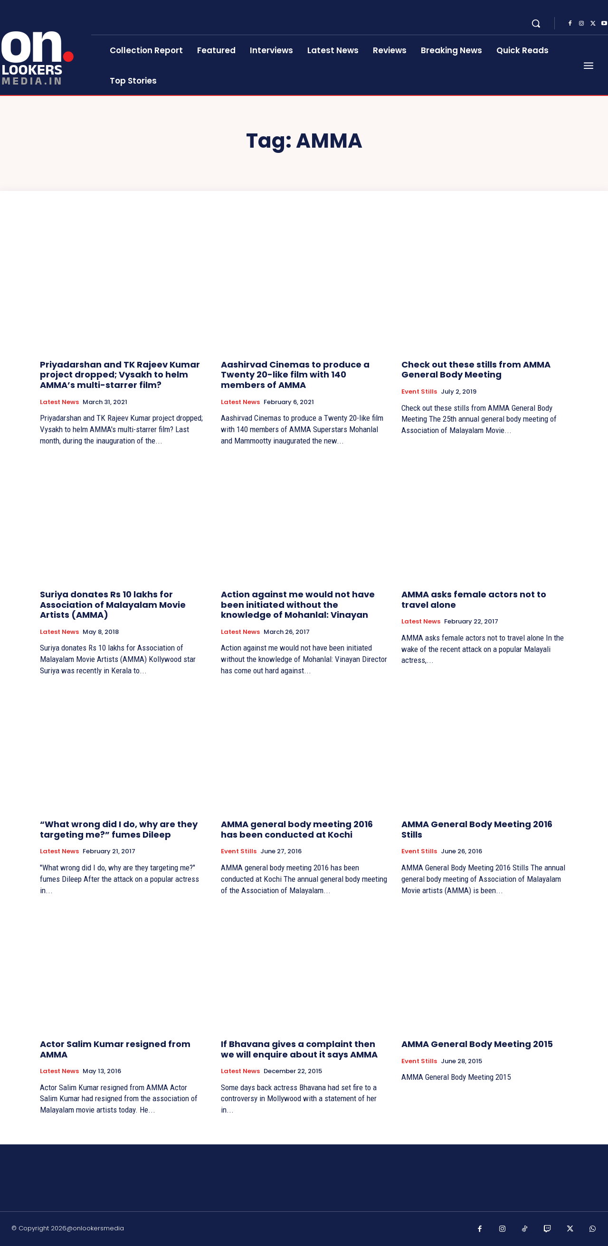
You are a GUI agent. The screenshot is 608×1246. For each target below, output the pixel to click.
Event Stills (419, 392)
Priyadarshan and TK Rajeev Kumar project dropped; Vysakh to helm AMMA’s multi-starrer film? (120, 375)
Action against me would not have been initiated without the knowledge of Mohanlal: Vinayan (298, 604)
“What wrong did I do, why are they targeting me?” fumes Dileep (119, 829)
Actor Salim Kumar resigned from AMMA (115, 1049)
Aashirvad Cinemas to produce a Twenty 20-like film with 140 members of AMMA (295, 375)
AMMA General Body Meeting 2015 (477, 1044)
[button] (535, 23)
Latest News (59, 402)
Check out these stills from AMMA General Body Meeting (476, 370)
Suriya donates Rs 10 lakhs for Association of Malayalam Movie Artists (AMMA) (113, 604)
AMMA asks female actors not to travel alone (473, 599)
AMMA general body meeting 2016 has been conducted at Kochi (297, 829)
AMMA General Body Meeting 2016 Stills (476, 829)
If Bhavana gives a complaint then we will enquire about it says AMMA (299, 1049)
